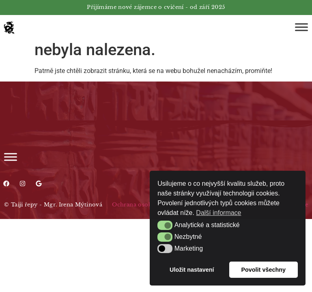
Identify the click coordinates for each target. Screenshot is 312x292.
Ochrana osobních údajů (147, 205)
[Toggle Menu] (301, 27)
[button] (164, 225)
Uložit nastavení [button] (192, 269)
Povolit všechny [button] (263, 269)
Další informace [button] (218, 212)
